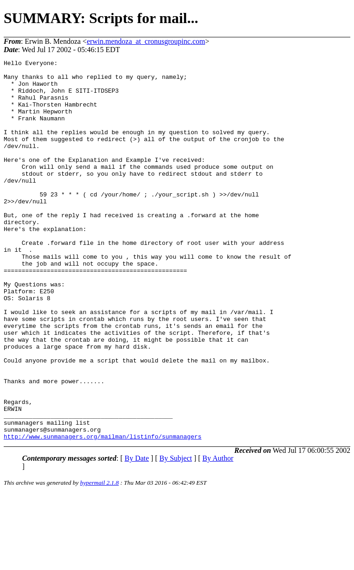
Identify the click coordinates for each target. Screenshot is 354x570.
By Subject (175, 534)
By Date (136, 534)
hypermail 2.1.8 (99, 558)
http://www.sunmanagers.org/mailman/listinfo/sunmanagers (102, 512)
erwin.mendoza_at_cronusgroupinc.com (146, 41)
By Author (217, 534)
